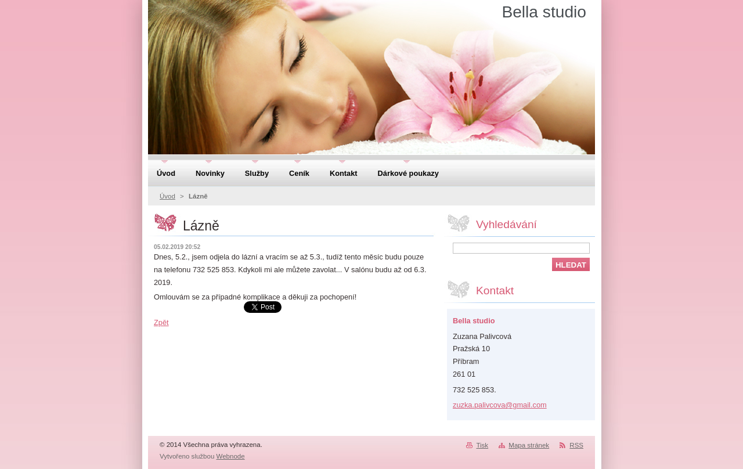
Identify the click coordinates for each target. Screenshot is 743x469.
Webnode (231, 456)
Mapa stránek (528, 445)
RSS (576, 445)
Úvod (167, 196)
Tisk (482, 445)
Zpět (161, 322)
